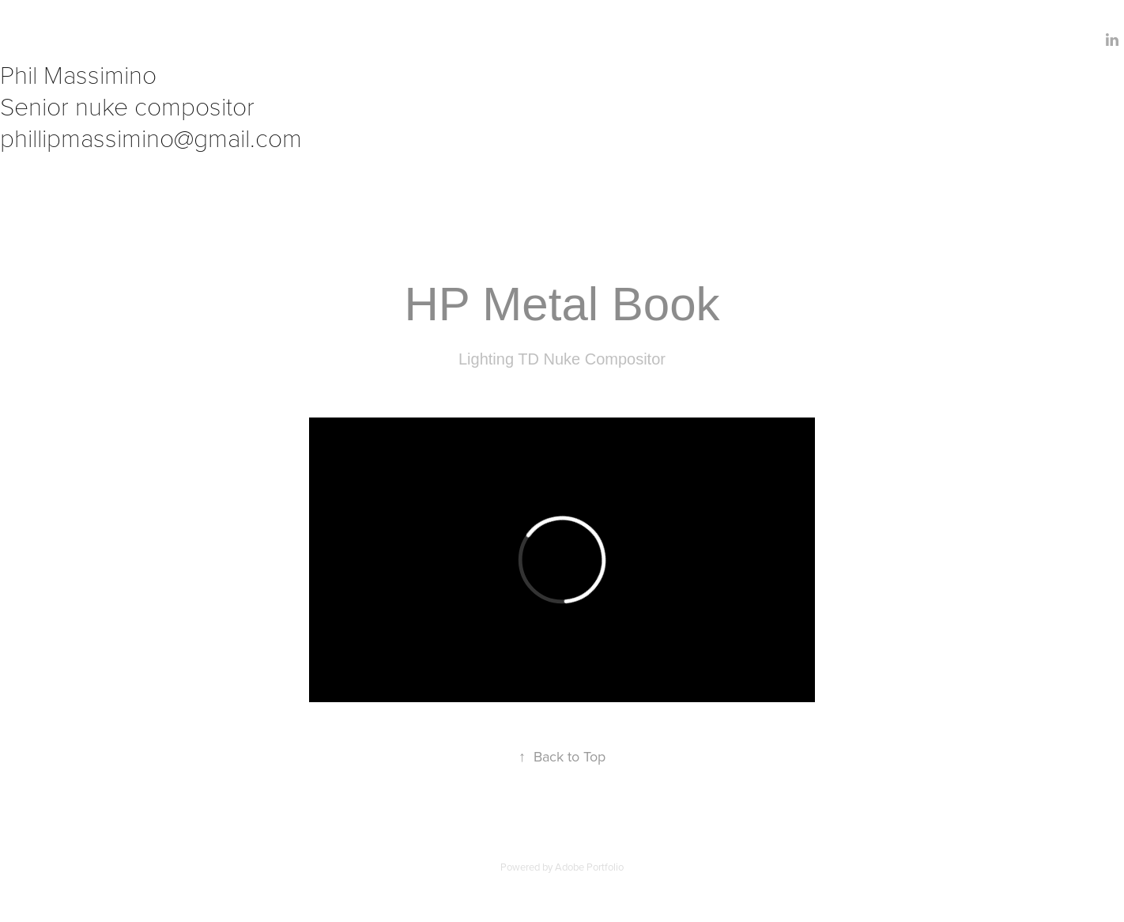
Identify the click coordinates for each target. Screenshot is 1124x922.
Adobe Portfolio (589, 867)
